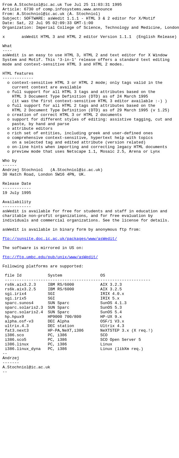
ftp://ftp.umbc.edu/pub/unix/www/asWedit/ (50, 308)
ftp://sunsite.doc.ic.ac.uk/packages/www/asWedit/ (59, 286)
